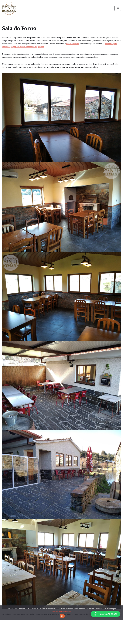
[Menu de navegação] (117, 8)
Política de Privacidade (61, 612)
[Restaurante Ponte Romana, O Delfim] (9, 8)
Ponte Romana (72, 44)
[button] (105, 614)
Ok (62, 616)
